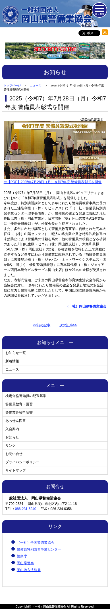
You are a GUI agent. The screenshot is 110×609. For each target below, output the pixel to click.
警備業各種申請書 (19, 412)
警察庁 (22, 556)
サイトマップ (15, 470)
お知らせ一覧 (15, 353)
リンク (10, 446)
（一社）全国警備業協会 (35, 543)
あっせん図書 (15, 421)
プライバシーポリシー (22, 462)
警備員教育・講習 (19, 404)
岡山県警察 (25, 563)
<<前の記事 (41, 325)
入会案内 (12, 429)
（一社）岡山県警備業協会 (49, 606)
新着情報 (12, 361)
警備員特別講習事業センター (39, 549)
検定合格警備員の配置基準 (25, 396)
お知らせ (12, 437)
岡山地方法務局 (29, 570)
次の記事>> (68, 325)
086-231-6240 (25, 509)
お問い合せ (13, 454)
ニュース (12, 369)
